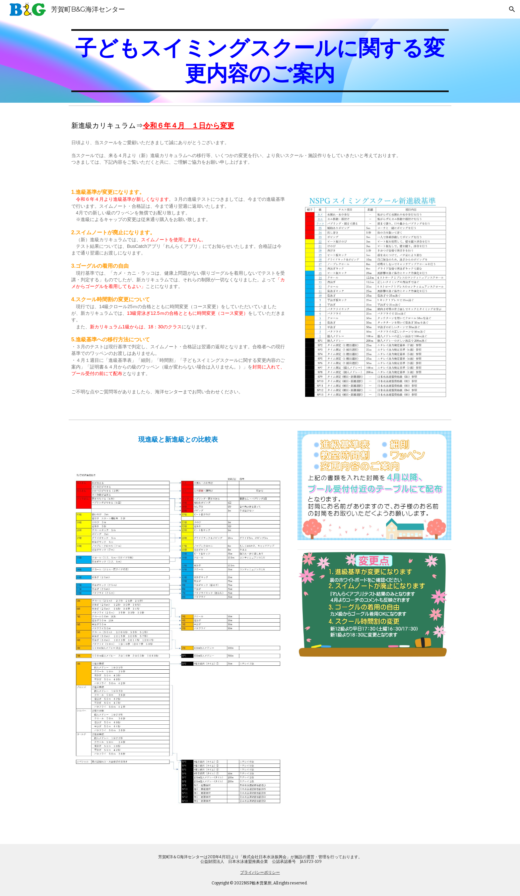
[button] (512, 9)
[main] (260, 61)
